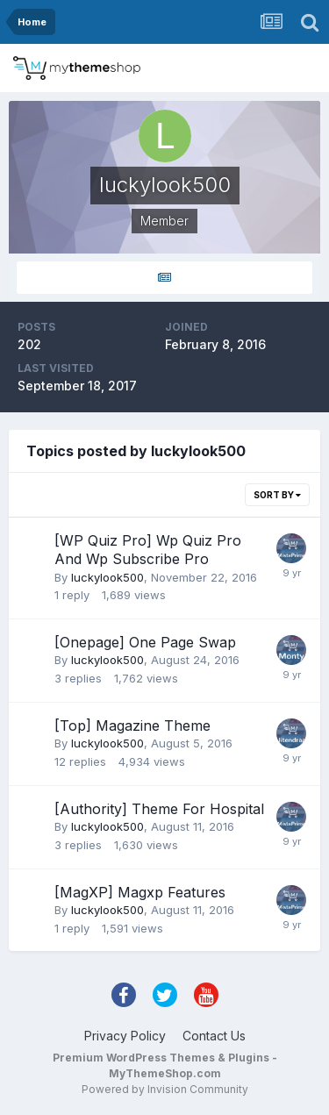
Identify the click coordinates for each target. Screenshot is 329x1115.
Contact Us (214, 1035)
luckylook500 (107, 577)
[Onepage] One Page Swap (145, 642)
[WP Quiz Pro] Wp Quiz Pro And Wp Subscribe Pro (147, 550)
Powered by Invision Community (165, 1089)
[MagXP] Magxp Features (139, 892)
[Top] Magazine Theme (132, 725)
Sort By (277, 495)
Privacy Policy (125, 1035)
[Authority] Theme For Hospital (159, 809)
